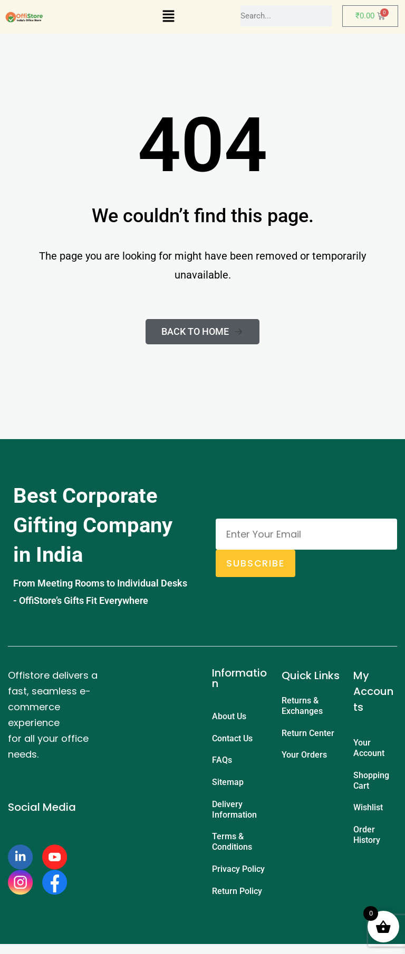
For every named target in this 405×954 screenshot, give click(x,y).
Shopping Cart (371, 782)
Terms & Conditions (232, 848)
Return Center (308, 735)
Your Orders (304, 758)
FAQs (222, 763)
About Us (229, 717)
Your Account (368, 748)
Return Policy (237, 900)
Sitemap (228, 786)
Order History (366, 839)
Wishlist (368, 811)
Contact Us (232, 740)
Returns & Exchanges (302, 706)
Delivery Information (234, 814)
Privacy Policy (238, 877)
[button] (168, 16)
